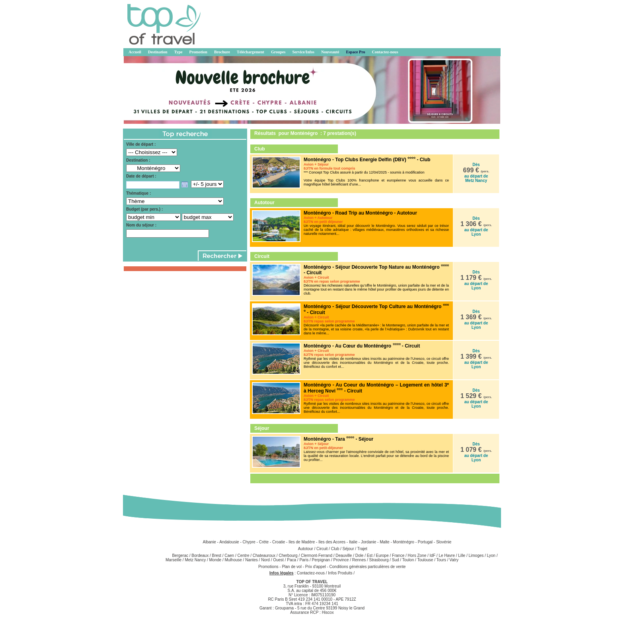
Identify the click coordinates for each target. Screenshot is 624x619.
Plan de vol (292, 566)
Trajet (362, 549)
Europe (382, 555)
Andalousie (229, 542)
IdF (432, 555)
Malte (384, 542)
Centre (243, 555)
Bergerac (180, 555)
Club (335, 549)
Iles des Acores (331, 542)
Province (341, 560)
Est (369, 555)
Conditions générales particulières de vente (368, 566)
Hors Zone (417, 555)
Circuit (322, 549)
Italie (353, 542)
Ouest (278, 560)
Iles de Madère (302, 542)
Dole (359, 555)
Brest (216, 555)
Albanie (209, 542)
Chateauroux (264, 555)
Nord (265, 560)
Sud (395, 560)
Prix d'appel (316, 566)
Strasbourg (379, 560)
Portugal (425, 542)
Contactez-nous (311, 573)
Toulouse (425, 560)
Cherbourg (288, 555)
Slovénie (443, 542)
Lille (461, 555)
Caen (229, 555)
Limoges (476, 555)
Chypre (249, 542)
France (398, 555)
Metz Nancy (195, 560)
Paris (303, 560)
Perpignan (321, 560)
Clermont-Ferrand (316, 555)
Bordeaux (200, 555)
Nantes (251, 560)
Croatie (278, 542)
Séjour (348, 549)
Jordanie (368, 542)
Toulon (408, 560)
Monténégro (403, 542)
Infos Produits (340, 573)
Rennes (359, 560)
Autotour (305, 549)
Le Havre (447, 555)
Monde (215, 560)
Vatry (453, 560)
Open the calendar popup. (184, 184)
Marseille (173, 560)
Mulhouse (233, 560)
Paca (291, 560)
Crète (264, 542)
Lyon (491, 555)
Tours (441, 560)
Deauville (343, 555)
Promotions (268, 566)
